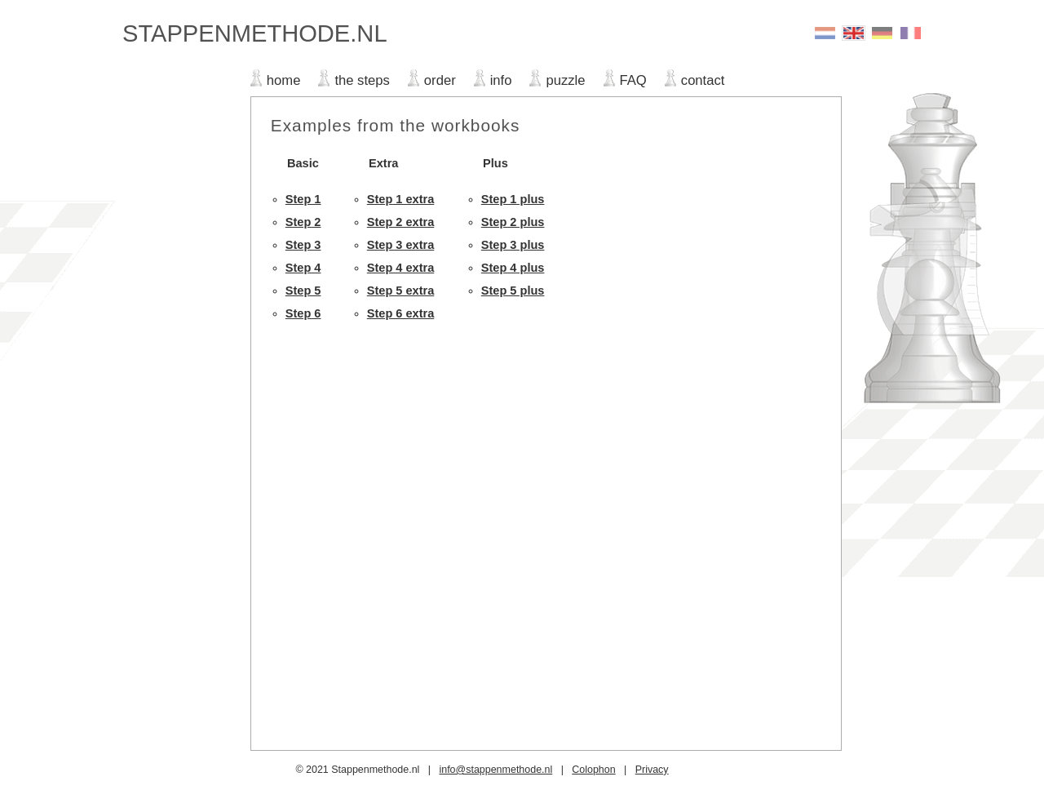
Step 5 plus (513, 290)
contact (703, 80)
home (284, 80)
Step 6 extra (400, 313)
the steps (361, 80)
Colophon (593, 769)
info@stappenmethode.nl (495, 769)
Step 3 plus (513, 244)
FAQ (633, 80)
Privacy (652, 769)
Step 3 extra (400, 244)
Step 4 (303, 267)
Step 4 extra (400, 267)
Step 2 (303, 222)
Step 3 (303, 244)
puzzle (565, 80)
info (501, 80)
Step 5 (303, 290)
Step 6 (303, 313)
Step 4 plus (513, 267)
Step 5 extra (400, 290)
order (440, 80)
